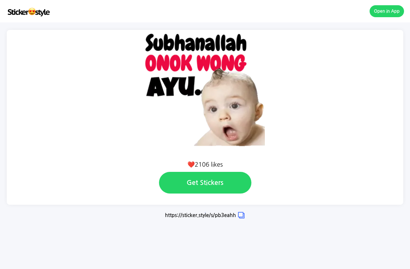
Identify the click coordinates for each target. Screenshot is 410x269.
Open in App (387, 11)
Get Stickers (205, 182)
